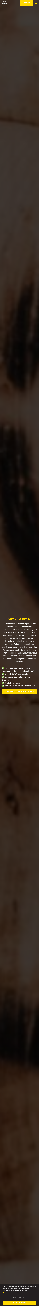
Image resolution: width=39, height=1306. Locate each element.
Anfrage (28, 3)
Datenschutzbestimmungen (11, 1305)
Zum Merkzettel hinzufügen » (19, 692)
